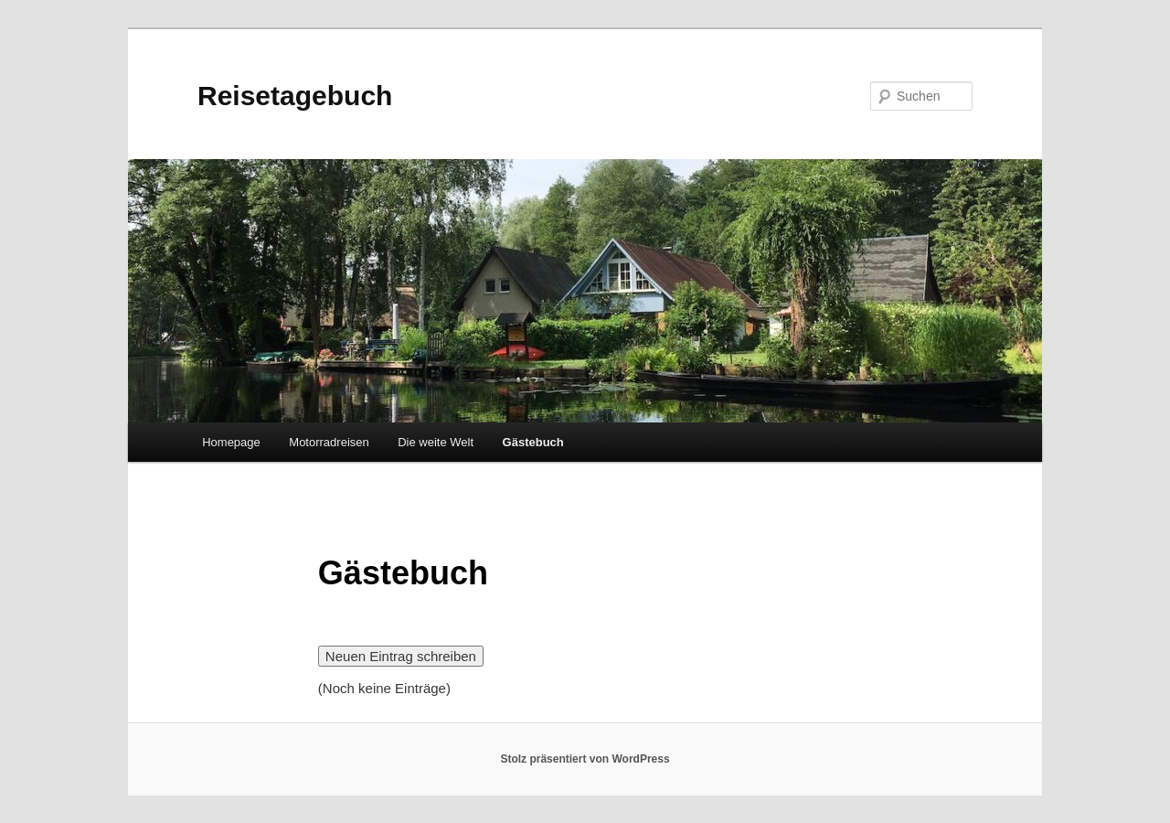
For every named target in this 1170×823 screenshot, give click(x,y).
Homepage (231, 442)
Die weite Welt (435, 442)
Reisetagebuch (294, 95)
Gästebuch (533, 442)
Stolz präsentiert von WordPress (584, 759)
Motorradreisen (328, 442)
